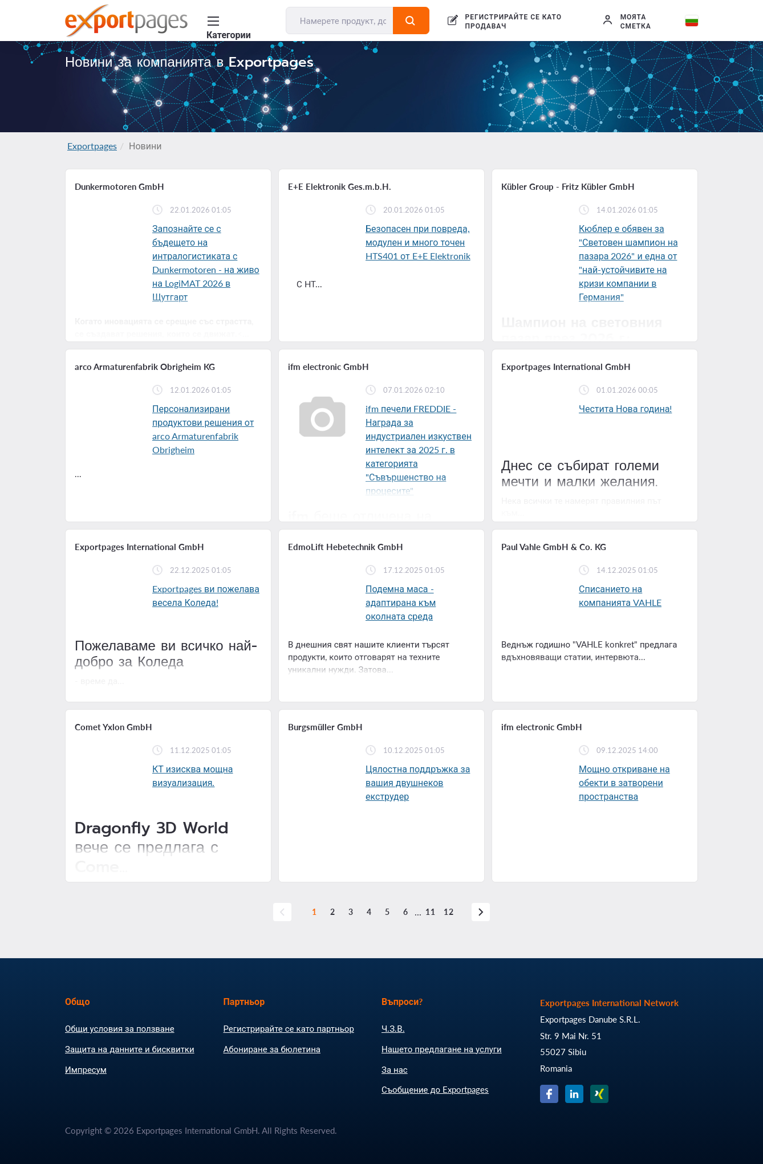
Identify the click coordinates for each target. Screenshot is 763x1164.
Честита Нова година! (625, 408)
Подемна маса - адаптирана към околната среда (401, 602)
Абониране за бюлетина (272, 1049)
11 (430, 912)
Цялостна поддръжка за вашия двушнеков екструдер (418, 782)
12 (449, 912)
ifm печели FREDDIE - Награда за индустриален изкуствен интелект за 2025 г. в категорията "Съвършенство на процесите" (419, 449)
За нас (395, 1069)
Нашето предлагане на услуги (442, 1049)
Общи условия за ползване (119, 1028)
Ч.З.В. (393, 1028)
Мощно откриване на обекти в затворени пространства (624, 782)
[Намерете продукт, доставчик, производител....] (340, 20)
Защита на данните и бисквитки (129, 1049)
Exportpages (92, 145)
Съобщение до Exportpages (435, 1089)
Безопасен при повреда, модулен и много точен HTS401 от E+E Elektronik (418, 242)
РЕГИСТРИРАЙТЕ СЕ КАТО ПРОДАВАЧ (513, 21)
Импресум (86, 1069)
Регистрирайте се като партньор (289, 1028)
